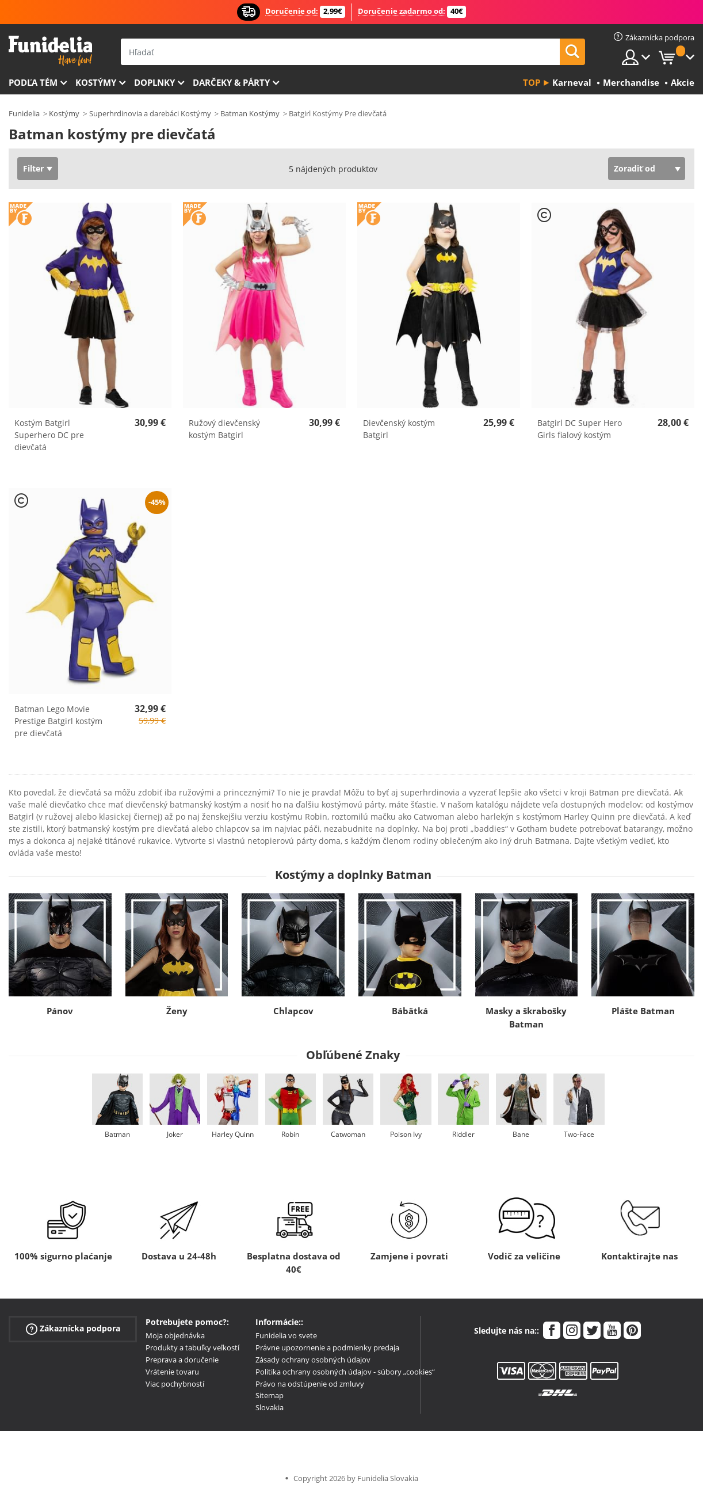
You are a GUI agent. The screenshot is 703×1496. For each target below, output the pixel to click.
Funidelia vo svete (286, 1335)
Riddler (463, 1134)
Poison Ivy (406, 1134)
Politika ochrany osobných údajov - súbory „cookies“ (345, 1371)
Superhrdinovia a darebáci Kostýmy (150, 113)
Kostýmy (95, 82)
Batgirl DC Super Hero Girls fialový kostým (579, 428)
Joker (175, 1134)
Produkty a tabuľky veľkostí (192, 1347)
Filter (33, 168)
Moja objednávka (175, 1335)
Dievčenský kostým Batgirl (399, 428)
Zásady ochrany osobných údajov (312, 1359)
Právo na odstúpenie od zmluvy (309, 1384)
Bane (521, 1134)
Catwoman (348, 1134)
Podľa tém (33, 82)
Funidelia (24, 113)
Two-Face (579, 1134)
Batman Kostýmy (250, 113)
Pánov (60, 1011)
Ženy (177, 1011)
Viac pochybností (175, 1384)
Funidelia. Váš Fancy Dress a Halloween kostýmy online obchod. (50, 51)
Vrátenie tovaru (172, 1371)
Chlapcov (293, 1011)
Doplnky (154, 82)
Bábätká (410, 1011)
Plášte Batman (643, 1011)
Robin (290, 1134)
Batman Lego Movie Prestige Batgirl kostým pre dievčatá (58, 721)
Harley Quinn (233, 1134)
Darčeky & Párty (231, 82)
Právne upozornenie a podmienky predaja (327, 1347)
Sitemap (269, 1395)
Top (531, 82)
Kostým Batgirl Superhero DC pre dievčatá (49, 434)
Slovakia (269, 1407)
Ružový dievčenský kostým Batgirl (224, 428)
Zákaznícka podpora (73, 1329)
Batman (117, 1134)
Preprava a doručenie (182, 1359)
